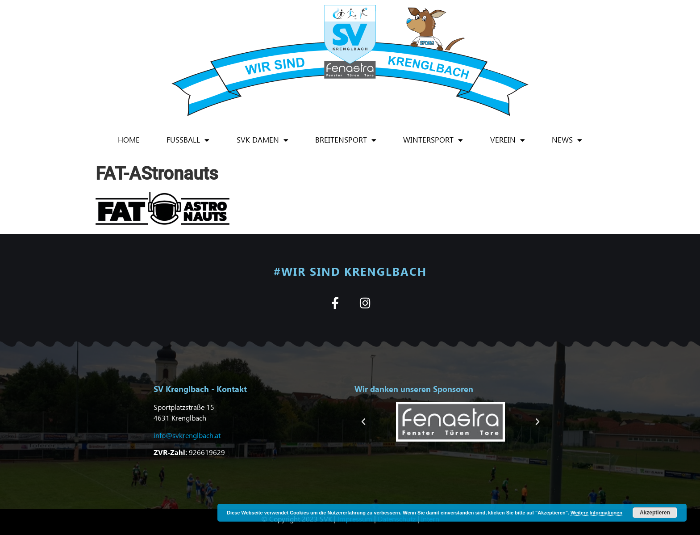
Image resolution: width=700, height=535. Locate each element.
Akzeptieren (655, 513)
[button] (363, 421)
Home (129, 140)
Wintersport (433, 140)
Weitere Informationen (596, 512)
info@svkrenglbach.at (187, 435)
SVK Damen (262, 140)
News (567, 140)
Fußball (188, 140)
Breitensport (345, 140)
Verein (507, 140)
